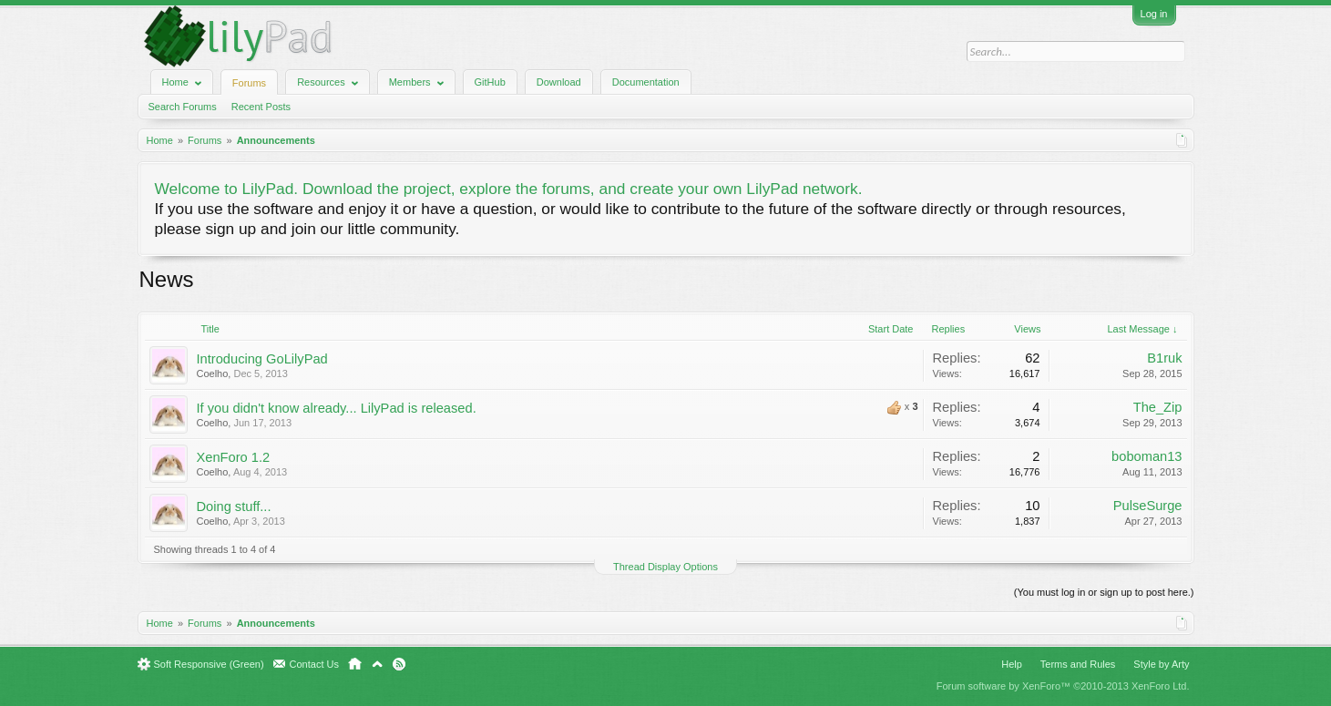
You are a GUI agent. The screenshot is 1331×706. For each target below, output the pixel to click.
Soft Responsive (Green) (209, 664)
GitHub (490, 82)
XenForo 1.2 (234, 457)
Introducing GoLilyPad (262, 359)
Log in (1154, 13)
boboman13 (1146, 456)
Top (377, 664)
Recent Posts (261, 106)
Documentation (646, 82)
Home (355, 664)
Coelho (213, 373)
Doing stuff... (234, 506)
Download (559, 82)
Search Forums (182, 106)
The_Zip (1158, 407)
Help (1011, 664)
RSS (399, 664)
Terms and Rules (1078, 664)
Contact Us (314, 664)
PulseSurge (1148, 505)
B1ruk (1164, 358)
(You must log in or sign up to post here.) (1104, 592)
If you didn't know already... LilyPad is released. (336, 408)
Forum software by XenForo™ (1063, 685)
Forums (249, 82)
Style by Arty (1161, 664)
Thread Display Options (665, 566)
